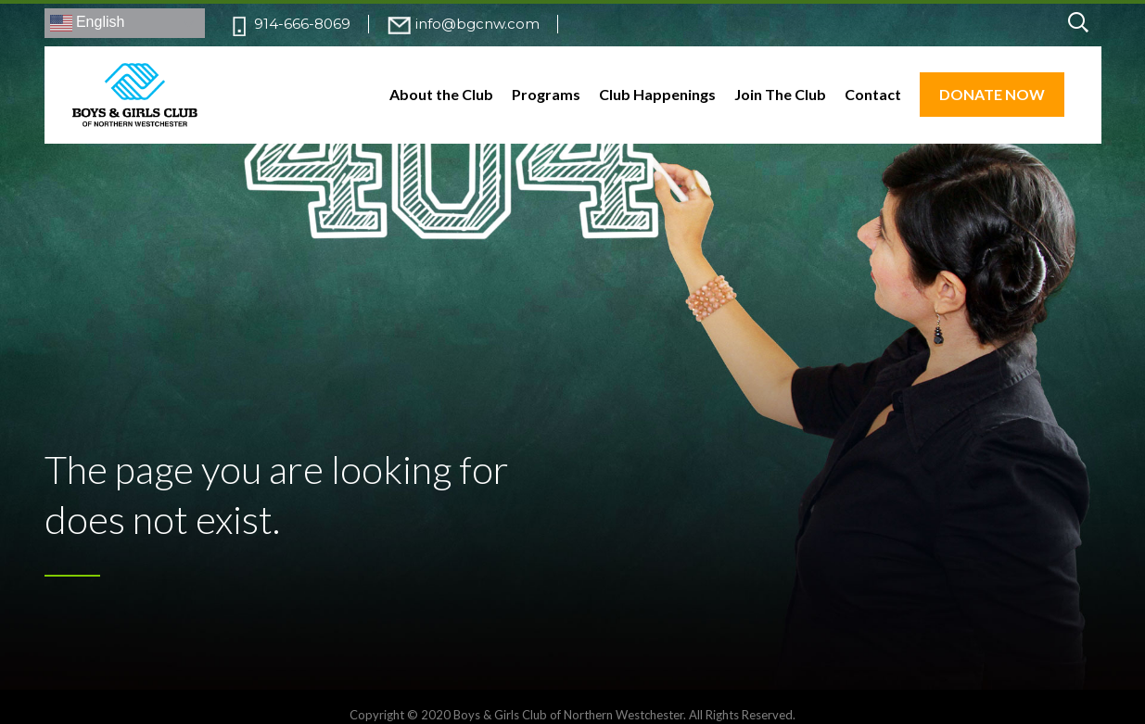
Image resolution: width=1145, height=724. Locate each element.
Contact (873, 94)
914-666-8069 (302, 24)
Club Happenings (657, 94)
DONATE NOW (992, 94)
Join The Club (780, 94)
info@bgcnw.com (477, 24)
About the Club (441, 94)
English (87, 23)
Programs (546, 94)
